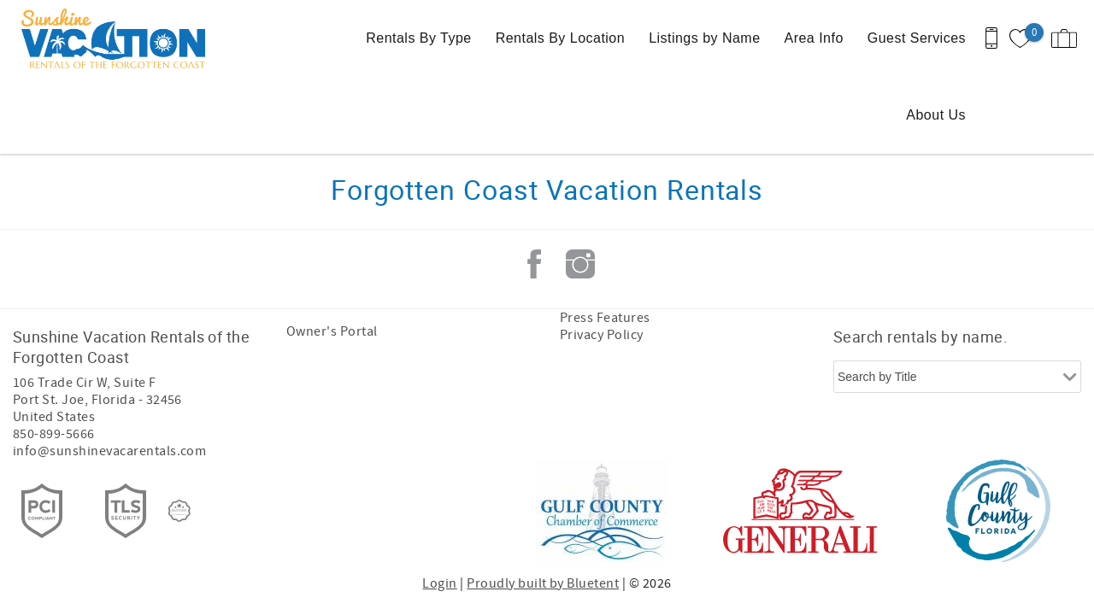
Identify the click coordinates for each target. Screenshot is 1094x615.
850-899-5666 (54, 433)
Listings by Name (704, 38)
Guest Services (917, 38)
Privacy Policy (602, 334)
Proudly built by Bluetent (543, 583)
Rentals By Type (418, 38)
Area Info (814, 38)
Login (439, 583)
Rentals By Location (560, 38)
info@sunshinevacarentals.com (109, 451)
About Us (936, 115)
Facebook (534, 264)
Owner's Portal (332, 331)
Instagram (580, 264)
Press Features (605, 317)
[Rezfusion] (179, 510)
